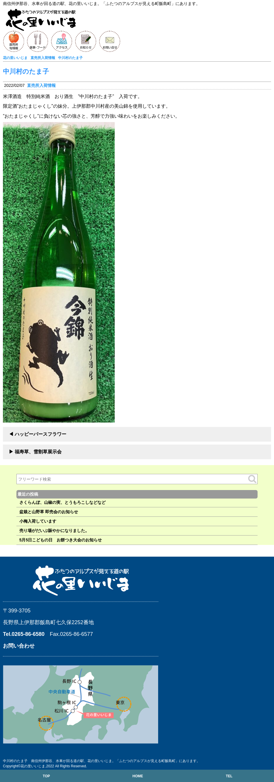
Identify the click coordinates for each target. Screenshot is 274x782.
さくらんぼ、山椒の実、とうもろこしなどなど (62, 502)
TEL (229, 776)
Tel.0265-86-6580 (24, 634)
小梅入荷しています (37, 521)
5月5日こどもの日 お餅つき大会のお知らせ (60, 540)
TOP (46, 776)
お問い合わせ (19, 646)
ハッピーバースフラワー (40, 434)
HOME (137, 776)
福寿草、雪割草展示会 (38, 451)
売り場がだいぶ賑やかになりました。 (54, 530)
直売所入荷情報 (41, 85)
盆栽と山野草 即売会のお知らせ (48, 511)
